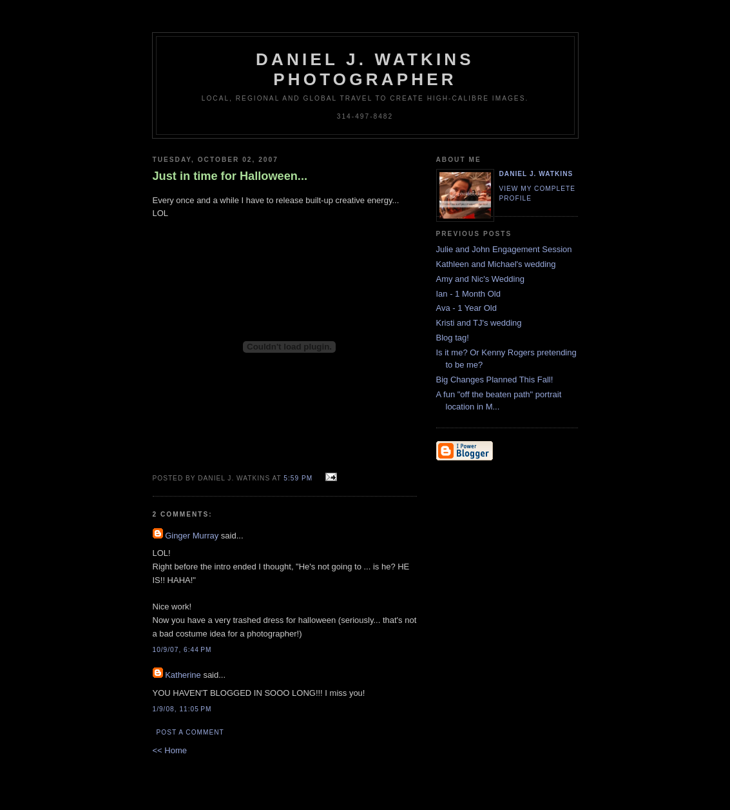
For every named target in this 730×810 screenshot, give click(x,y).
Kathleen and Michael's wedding (496, 264)
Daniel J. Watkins (536, 173)
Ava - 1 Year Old (466, 308)
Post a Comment (190, 732)
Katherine (183, 675)
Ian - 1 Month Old (468, 294)
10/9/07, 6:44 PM (182, 649)
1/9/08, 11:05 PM (182, 709)
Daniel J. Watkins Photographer (365, 69)
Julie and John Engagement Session (504, 249)
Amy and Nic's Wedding (480, 279)
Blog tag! (452, 337)
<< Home (170, 750)
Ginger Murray (191, 535)
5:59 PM (297, 478)
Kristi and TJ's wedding (479, 323)
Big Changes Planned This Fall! (494, 379)
